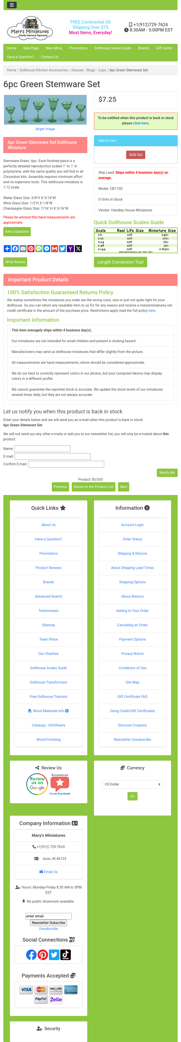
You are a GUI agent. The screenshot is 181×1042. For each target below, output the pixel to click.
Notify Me (167, 473)
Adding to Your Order (132, 611)
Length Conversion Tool (120, 262)
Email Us (48, 872)
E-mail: (8, 456)
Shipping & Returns (132, 553)
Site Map (132, 682)
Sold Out (135, 155)
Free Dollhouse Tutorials (48, 697)
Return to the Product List (93, 487)
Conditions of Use (132, 668)
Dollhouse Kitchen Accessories (44, 70)
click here (141, 123)
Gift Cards (164, 48)
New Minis (54, 48)
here (152, 311)
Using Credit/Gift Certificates (132, 711)
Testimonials (49, 611)
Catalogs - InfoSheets (48, 725)
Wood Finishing (49, 739)
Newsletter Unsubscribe (132, 739)
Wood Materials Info (48, 711)
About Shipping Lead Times (132, 568)
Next (123, 487)
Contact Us (49, 57)
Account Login (132, 525)
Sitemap (48, 625)
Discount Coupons (132, 725)
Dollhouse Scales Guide (113, 48)
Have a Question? (20, 57)
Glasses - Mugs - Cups (88, 70)
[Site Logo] (32, 28)
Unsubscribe (48, 929)
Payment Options (132, 639)
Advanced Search (48, 596)
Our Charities (48, 654)
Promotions (78, 48)
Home (11, 48)
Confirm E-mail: (15, 464)
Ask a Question (17, 231)
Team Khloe (48, 639)
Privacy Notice (132, 654)
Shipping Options (132, 582)
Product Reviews (49, 568)
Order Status (132, 539)
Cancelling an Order (132, 625)
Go (132, 796)
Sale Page (31, 48)
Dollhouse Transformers (48, 682)
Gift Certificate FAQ (132, 697)
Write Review (15, 262)
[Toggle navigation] (12, 5)
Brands (143, 48)
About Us (48, 525)
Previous (60, 487)
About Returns (132, 596)
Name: (8, 449)
